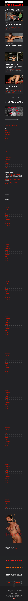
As (5, 174)
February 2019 (7, 367)
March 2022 (7, 291)
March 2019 (7, 365)
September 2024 (7, 229)
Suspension (7, 163)
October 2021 (7, 301)
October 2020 (7, 326)
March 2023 (7, 266)
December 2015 (7, 445)
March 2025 (7, 217)
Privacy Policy (14, 591)
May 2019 (6, 361)
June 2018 (6, 384)
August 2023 (7, 256)
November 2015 (7, 447)
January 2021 (7, 320)
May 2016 (6, 435)
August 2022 (7, 281)
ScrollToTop (14, 585)
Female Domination (8, 142)
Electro (6, 140)
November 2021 (7, 299)
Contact (14, 590)
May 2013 (6, 509)
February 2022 (7, 293)
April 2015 (6, 462)
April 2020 (6, 338)
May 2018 (6, 386)
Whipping (6, 167)
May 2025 (6, 213)
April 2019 (6, 363)
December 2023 (7, 248)
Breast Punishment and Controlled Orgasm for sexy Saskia (14, 66)
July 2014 (6, 480)
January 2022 (7, 295)
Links (11, 590)
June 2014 (6, 482)
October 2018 (7, 375)
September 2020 (7, 328)
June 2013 (6, 507)
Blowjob (6, 130)
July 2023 (6, 258)
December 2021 (7, 297)
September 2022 (7, 279)
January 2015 (7, 468)
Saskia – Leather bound (14, 45)
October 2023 (7, 252)
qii (5, 179)
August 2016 (7, 429)
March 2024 (7, 242)
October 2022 (7, 277)
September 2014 (7, 476)
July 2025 (6, 209)
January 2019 (7, 369)
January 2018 (7, 394)
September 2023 (7, 254)
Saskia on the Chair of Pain (13, 25)
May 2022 (6, 287)
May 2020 (6, 336)
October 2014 (7, 474)
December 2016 (7, 421)
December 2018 (7, 371)
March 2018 (7, 390)
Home (14, 10)
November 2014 (7, 472)
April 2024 (6, 240)
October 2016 (7, 425)
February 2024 (7, 244)
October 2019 (7, 351)
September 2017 (7, 402)
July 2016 (6, 431)
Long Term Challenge (8, 151)
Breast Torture (14, 27)
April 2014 (6, 486)
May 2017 (6, 410)
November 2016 (7, 423)
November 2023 (7, 250)
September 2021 (7, 303)
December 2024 (7, 223)
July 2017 (6, 406)
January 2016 (7, 443)
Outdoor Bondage (8, 155)
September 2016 (7, 427)
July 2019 (6, 357)
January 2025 (7, 221)
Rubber (6, 161)
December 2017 (7, 396)
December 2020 (7, 322)
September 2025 (7, 205)
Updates (6, 165)
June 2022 (6, 285)
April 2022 (6, 289)
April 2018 (6, 388)
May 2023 (6, 262)
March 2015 (7, 464)
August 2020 (7, 330)
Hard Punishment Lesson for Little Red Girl (13, 179)
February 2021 (7, 318)
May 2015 (6, 460)
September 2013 (7, 501)
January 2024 (7, 246)
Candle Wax (19, 90)
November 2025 (7, 201)
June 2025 (6, 211)
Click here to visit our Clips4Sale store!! (11, 125)
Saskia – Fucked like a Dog (13, 87)
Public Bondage (7, 159)
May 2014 (6, 484)
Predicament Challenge (9, 157)
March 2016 (7, 439)
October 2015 (7, 449)
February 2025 (7, 219)
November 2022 (7, 275)
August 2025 (7, 207)
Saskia (10, 29)
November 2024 (7, 225)
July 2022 (6, 283)
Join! (8, 590)
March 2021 (7, 316)
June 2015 (6, 458)
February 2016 (7, 441)
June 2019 (6, 359)
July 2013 (6, 505)
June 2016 (6, 433)
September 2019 (7, 353)
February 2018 (7, 392)
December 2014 (7, 470)
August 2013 (7, 503)
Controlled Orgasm (9, 91)
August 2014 (7, 478)
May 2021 (6, 312)
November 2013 (7, 497)
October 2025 (7, 203)
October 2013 (7, 499)
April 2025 (6, 215)
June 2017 (6, 408)
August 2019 (7, 355)
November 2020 (7, 324)
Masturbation (7, 153)
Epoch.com (15, 548)
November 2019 (7, 349)
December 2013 (7, 495)
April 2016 (6, 437)
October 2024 (7, 227)
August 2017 (7, 404)
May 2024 (6, 238)
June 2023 (6, 260)
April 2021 (6, 314)
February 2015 (7, 466)
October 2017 (7, 400)
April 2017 (6, 412)
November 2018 (7, 373)
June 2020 (6, 334)
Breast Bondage (7, 132)
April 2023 (6, 264)
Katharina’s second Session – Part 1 (13, 191)
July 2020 (6, 332)
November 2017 (7, 398)
